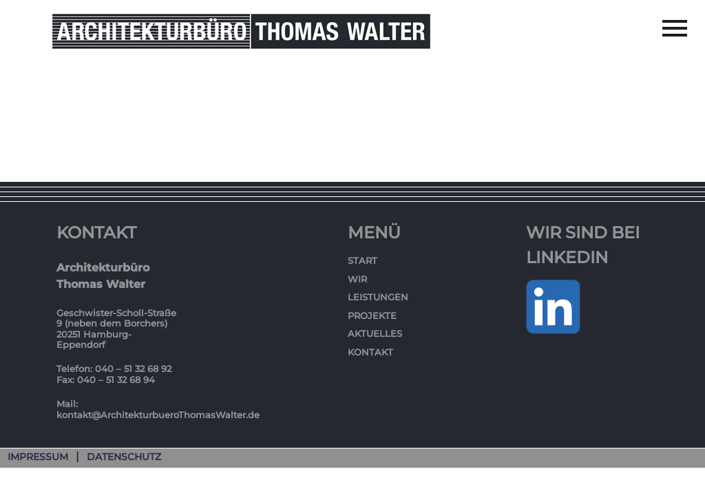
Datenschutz (124, 457)
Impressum (38, 457)
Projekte (372, 315)
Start (362, 260)
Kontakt (370, 352)
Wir (357, 279)
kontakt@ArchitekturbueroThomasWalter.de (158, 414)
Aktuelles (375, 333)
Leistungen (378, 296)
